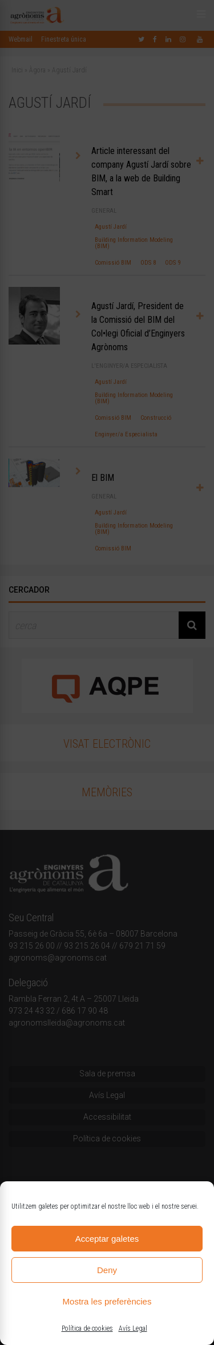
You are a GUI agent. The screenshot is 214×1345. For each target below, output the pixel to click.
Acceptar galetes (107, 1238)
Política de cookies (87, 1328)
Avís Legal (133, 1328)
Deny (107, 1270)
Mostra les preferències (107, 1301)
